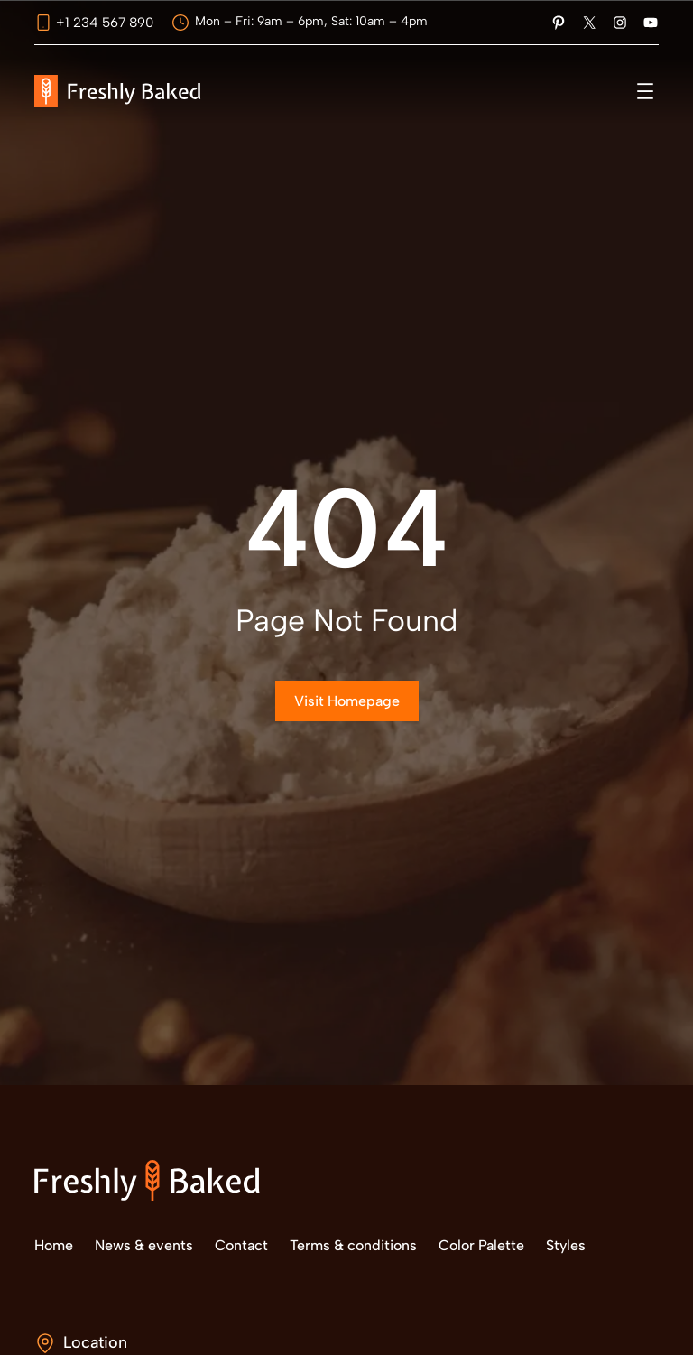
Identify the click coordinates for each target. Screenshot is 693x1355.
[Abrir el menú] (645, 91)
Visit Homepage (347, 701)
